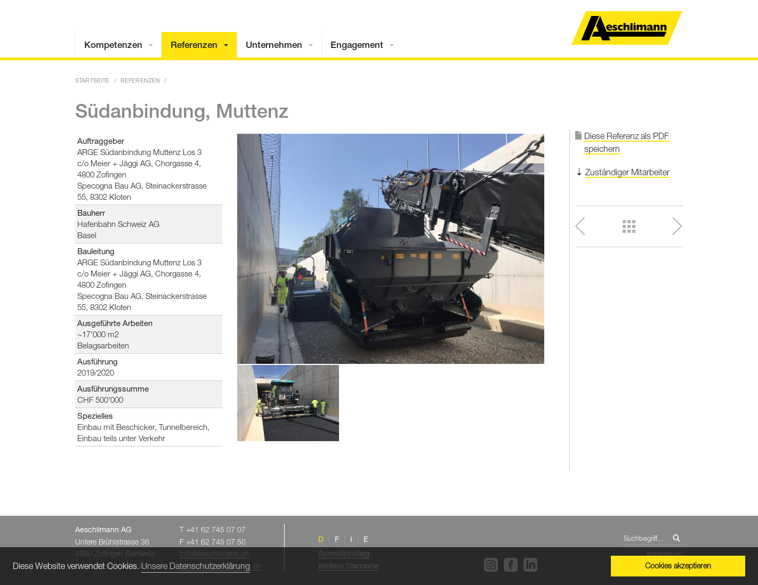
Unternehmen (274, 44)
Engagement (356, 44)
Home (627, 28)
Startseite (92, 80)
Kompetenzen (113, 44)
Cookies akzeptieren (678, 565)
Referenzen (194, 44)
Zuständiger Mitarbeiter (627, 172)
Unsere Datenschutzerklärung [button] (195, 566)
